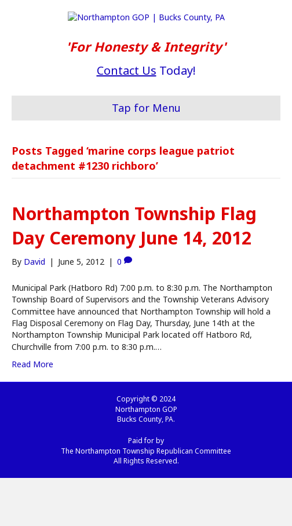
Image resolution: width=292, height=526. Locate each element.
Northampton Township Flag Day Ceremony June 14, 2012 (134, 274)
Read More (32, 412)
